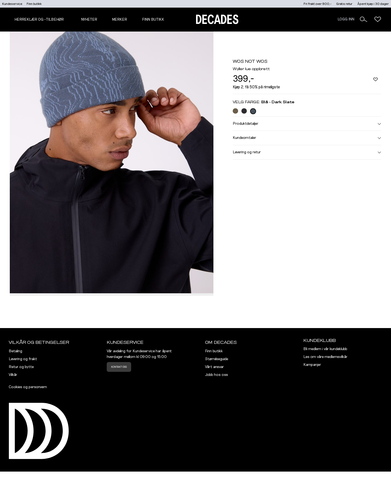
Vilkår (13, 375)
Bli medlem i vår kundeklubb (325, 349)
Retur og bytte (21, 367)
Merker (119, 19)
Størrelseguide (216, 359)
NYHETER (89, 19)
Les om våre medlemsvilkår (325, 357)
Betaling (15, 351)
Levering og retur (307, 152)
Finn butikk (34, 3)
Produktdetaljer (307, 124)
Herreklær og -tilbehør (39, 19)
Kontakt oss (119, 367)
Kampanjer (312, 365)
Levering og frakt (23, 359)
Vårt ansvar (214, 367)
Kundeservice (12, 3)
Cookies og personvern (28, 387)
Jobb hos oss (216, 375)
